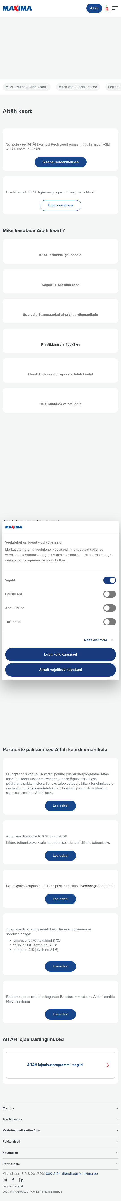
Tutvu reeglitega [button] (61, 205)
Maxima (60, 1108)
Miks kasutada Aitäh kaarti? (27, 87)
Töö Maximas (60, 1119)
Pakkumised (60, 1141)
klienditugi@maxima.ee (79, 1173)
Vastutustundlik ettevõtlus (60, 1130)
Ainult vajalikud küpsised (60, 670)
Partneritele (60, 1164)
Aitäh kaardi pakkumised (78, 87)
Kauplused (60, 1153)
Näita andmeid (95, 640)
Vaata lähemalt (23, 66)
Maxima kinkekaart (60, 720)
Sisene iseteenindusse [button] (60, 162)
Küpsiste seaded (13, 1186)
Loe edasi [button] (60, 806)
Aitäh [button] (94, 8)
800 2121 (52, 1173)
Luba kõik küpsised (60, 654)
